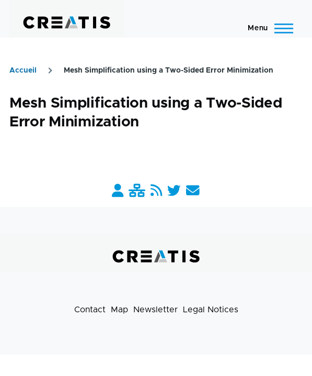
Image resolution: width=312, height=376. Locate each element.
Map (119, 310)
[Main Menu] (267, 28)
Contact (90, 310)
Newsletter (155, 310)
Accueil (23, 70)
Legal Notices (210, 310)
